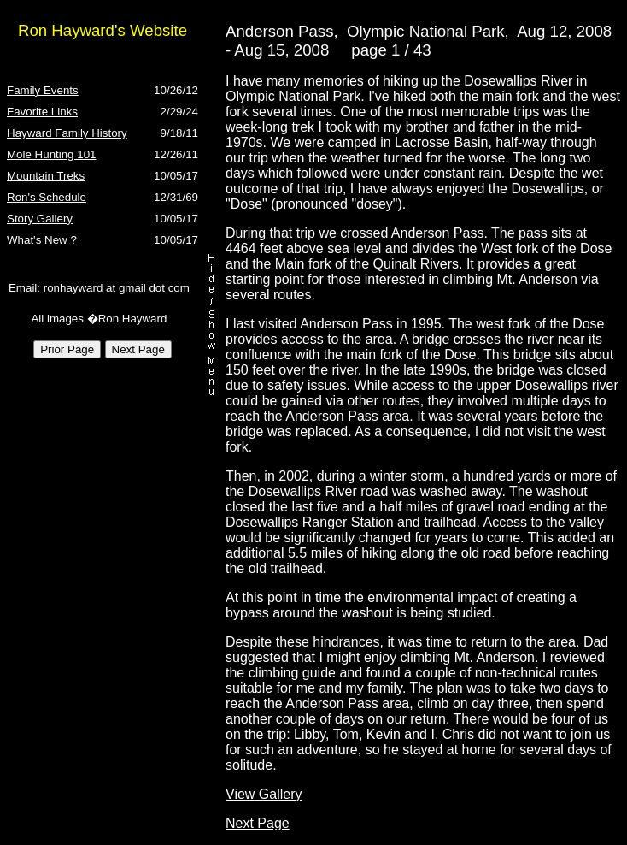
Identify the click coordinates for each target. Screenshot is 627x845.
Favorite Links (42, 111)
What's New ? (42, 239)
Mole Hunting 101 (51, 154)
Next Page (258, 823)
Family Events (43, 90)
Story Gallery (40, 218)
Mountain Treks (46, 175)
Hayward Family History (67, 133)
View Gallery (264, 794)
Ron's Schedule (46, 197)
